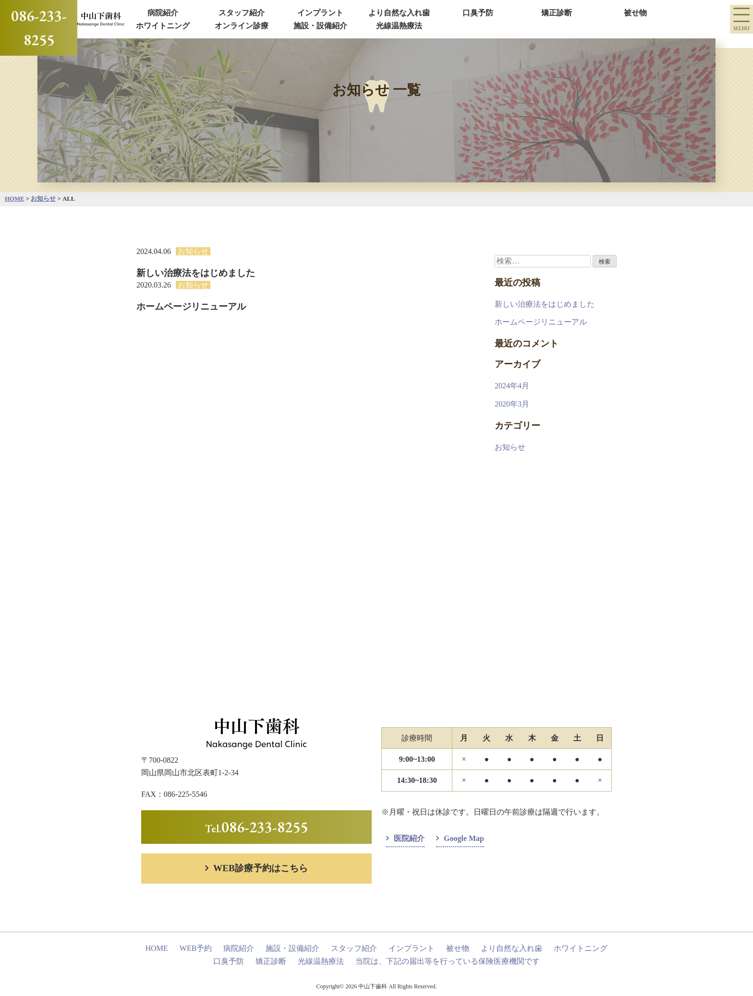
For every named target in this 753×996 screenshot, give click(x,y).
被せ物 (635, 13)
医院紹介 (409, 838)
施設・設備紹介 (320, 26)
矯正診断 (556, 13)
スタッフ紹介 (242, 13)
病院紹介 (162, 13)
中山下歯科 (373, 986)
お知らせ (193, 251)
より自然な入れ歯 (399, 13)
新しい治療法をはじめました (545, 304)
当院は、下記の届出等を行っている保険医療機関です (447, 961)
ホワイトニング (163, 26)
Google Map (464, 838)
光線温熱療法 (399, 26)
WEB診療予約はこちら (260, 868)
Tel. (256, 827)
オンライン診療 (241, 26)
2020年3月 (512, 404)
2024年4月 (512, 386)
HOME (157, 948)
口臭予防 (477, 13)
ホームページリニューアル (541, 322)
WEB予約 (196, 948)
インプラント (320, 13)
